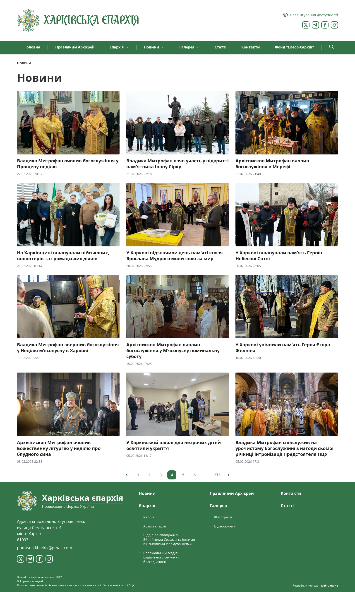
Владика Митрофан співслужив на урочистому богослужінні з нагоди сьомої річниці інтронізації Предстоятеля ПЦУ (284, 448)
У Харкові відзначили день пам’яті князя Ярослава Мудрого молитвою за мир (174, 256)
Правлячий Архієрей (232, 493)
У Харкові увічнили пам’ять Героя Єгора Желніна (282, 348)
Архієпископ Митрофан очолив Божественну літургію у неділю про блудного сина (59, 448)
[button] (331, 47)
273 (217, 474)
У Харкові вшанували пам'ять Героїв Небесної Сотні (278, 256)
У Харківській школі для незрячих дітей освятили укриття (173, 445)
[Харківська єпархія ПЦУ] (78, 20)
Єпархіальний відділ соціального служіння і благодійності (162, 557)
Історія (148, 517)
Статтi (287, 505)
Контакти (291, 493)
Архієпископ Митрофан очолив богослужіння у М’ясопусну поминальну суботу (173, 350)
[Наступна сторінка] (228, 474)
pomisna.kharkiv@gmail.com (44, 547)
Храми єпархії (154, 526)
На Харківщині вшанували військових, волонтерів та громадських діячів (63, 256)
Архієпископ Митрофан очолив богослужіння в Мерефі (272, 164)
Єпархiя (147, 505)
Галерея (218, 505)
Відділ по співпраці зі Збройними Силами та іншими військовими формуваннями (169, 539)
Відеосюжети (225, 526)
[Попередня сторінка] (126, 474)
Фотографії (223, 517)
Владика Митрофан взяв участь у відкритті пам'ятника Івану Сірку (177, 164)
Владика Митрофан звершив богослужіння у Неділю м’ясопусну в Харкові (68, 348)
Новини (147, 493)
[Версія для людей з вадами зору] (310, 15)
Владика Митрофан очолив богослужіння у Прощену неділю (67, 164)
